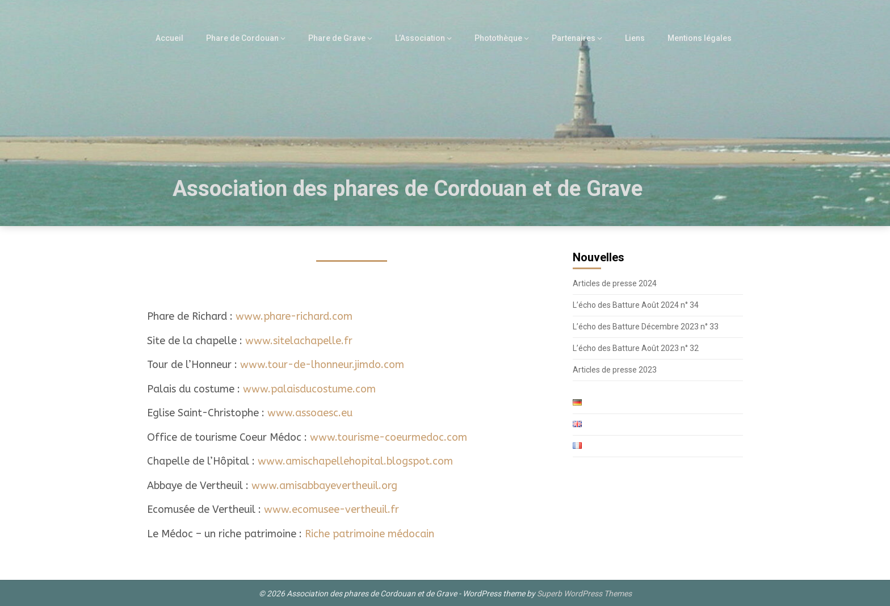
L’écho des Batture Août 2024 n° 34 (636, 305)
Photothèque (504, 38)
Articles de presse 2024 (615, 283)
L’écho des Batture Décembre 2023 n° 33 (646, 326)
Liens (638, 38)
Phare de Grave (347, 38)
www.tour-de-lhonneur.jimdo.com (322, 364)
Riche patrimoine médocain (369, 534)
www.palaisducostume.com (309, 389)
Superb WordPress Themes (584, 593)
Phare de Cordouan (256, 38)
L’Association (428, 38)
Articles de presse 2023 (615, 369)
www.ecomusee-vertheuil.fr (331, 509)
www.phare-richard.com (294, 316)
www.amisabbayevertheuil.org (324, 485)
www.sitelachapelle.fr (298, 341)
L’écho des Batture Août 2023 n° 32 (636, 348)
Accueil (186, 38)
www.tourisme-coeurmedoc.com (388, 437)
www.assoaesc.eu (309, 413)
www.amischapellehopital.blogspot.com (355, 461)
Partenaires (579, 38)
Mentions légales (701, 38)
